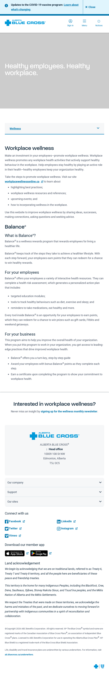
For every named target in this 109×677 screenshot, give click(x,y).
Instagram (65, 528)
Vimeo (11, 535)
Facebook (13, 521)
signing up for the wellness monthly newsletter (69, 411)
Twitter (11, 528)
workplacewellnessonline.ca (22, 181)
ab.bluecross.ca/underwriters (19, 654)
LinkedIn (64, 521)
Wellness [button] (15, 128)
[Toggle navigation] (84, 23)
